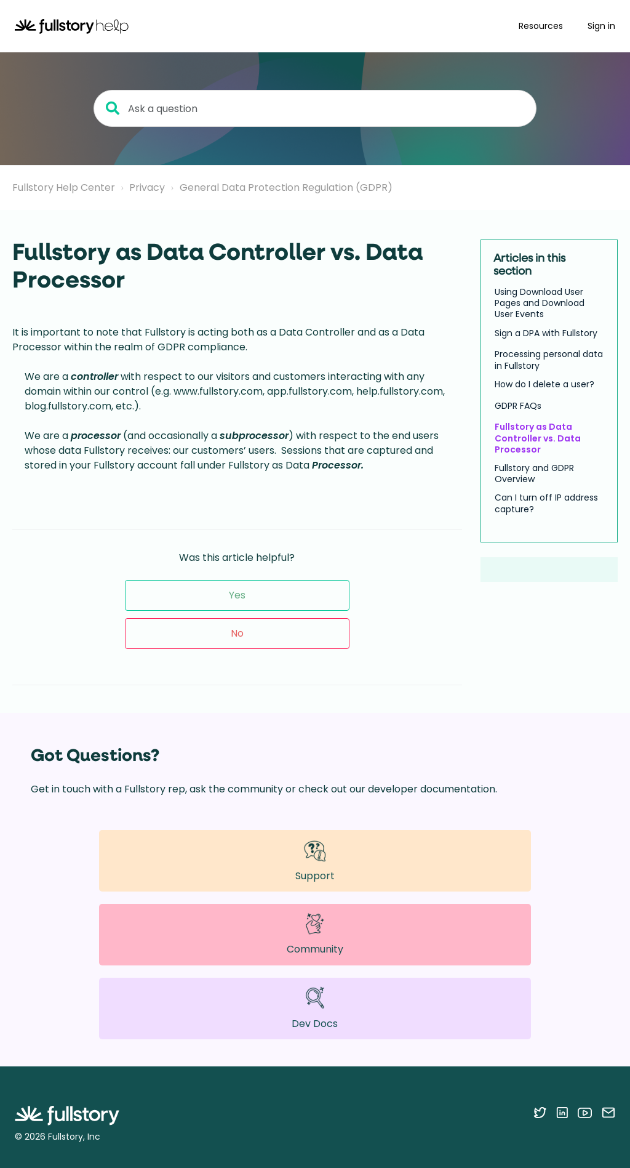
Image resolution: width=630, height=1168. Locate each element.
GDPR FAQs (518, 405)
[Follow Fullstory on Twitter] (539, 1112)
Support (315, 860)
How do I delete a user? (544, 384)
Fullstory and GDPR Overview (534, 473)
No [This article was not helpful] (237, 633)
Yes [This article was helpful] (237, 595)
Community (315, 934)
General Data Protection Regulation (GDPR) (286, 187)
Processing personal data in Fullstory (549, 359)
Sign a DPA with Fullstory (546, 333)
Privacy (147, 187)
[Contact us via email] (608, 1112)
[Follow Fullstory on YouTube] (585, 1112)
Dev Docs (315, 1008)
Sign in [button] (601, 26)
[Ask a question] (315, 108)
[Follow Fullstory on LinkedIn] (562, 1112)
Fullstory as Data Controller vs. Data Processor (538, 438)
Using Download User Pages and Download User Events (539, 303)
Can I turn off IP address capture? (546, 503)
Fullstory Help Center (63, 187)
